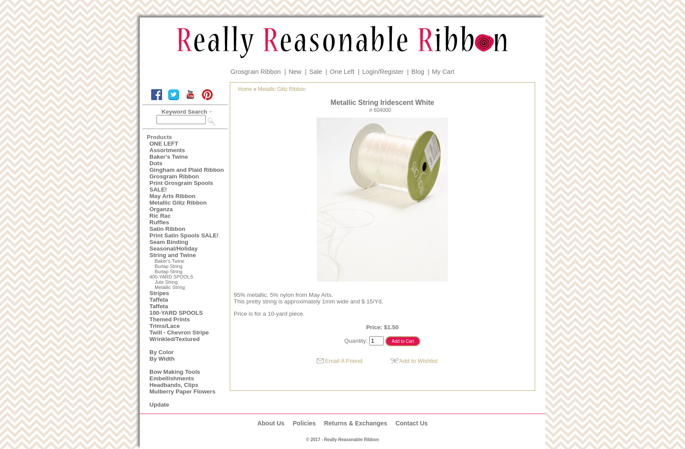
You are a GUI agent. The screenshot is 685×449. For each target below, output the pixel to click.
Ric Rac (160, 215)
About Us (270, 423)
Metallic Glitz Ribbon (178, 202)
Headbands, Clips (173, 385)
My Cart (443, 71)
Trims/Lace (164, 326)
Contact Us (411, 423)
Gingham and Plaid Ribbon (186, 170)
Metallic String (170, 287)
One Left (342, 71)
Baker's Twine (168, 156)
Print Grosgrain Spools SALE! (181, 186)
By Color (161, 352)
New (295, 71)
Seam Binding (168, 242)
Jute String (166, 282)
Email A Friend (344, 361)
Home (245, 89)
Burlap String (169, 266)
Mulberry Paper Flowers (182, 391)
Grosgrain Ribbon (256, 71)
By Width (162, 358)
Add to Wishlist (418, 361)
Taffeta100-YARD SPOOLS (176, 309)
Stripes (159, 293)
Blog (418, 71)
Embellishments (171, 378)
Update (159, 404)
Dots (156, 163)
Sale (315, 71)
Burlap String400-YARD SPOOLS (171, 274)
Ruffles (159, 222)
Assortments (167, 150)
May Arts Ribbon (172, 196)
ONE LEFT (163, 143)
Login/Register (383, 71)
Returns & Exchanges (355, 423)
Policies (304, 423)
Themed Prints (169, 319)
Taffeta (158, 299)
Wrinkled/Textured (174, 339)
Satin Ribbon (167, 229)
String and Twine (172, 255)
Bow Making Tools (174, 372)
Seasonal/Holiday (173, 248)
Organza (161, 209)
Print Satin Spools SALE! (183, 235)
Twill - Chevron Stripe (179, 332)
